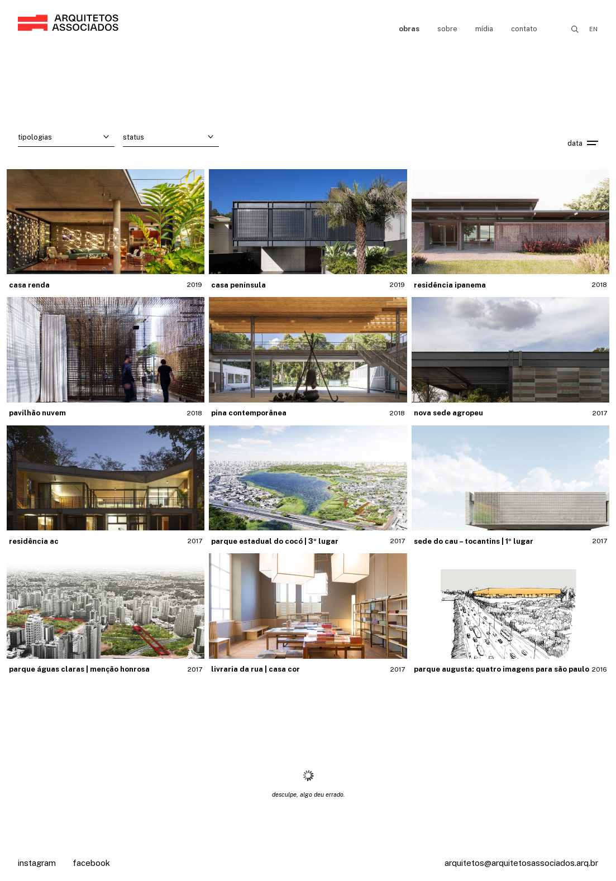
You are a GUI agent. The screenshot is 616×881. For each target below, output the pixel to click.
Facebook (91, 863)
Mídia (484, 29)
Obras (409, 29)
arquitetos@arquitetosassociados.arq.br (521, 863)
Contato (524, 29)
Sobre (447, 29)
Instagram (37, 863)
